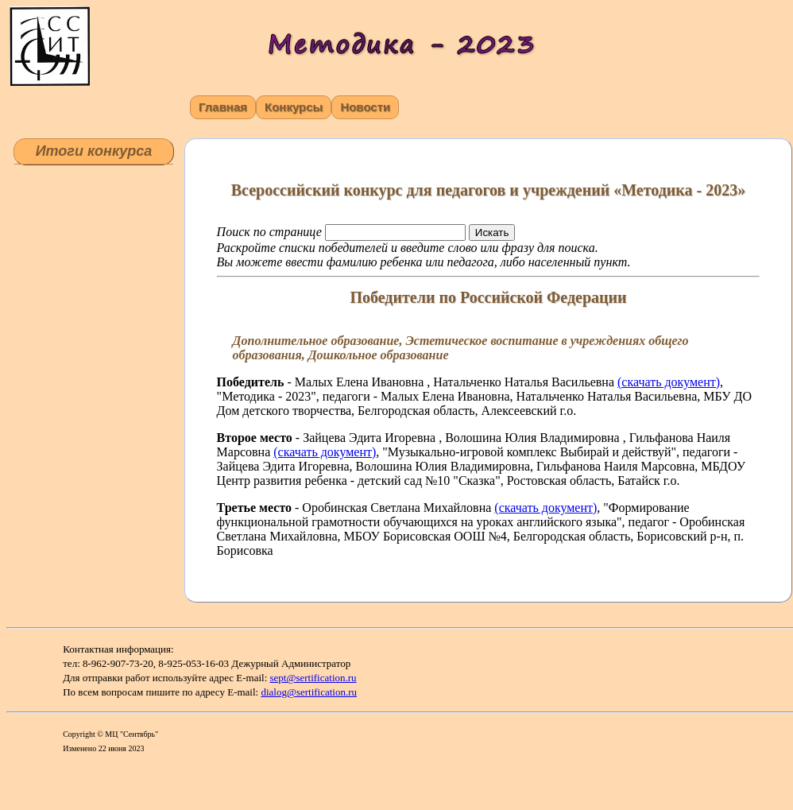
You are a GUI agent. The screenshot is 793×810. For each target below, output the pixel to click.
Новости (365, 107)
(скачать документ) (668, 382)
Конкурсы (294, 107)
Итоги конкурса (94, 151)
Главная (223, 107)
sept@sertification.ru (313, 678)
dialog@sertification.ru (309, 692)
